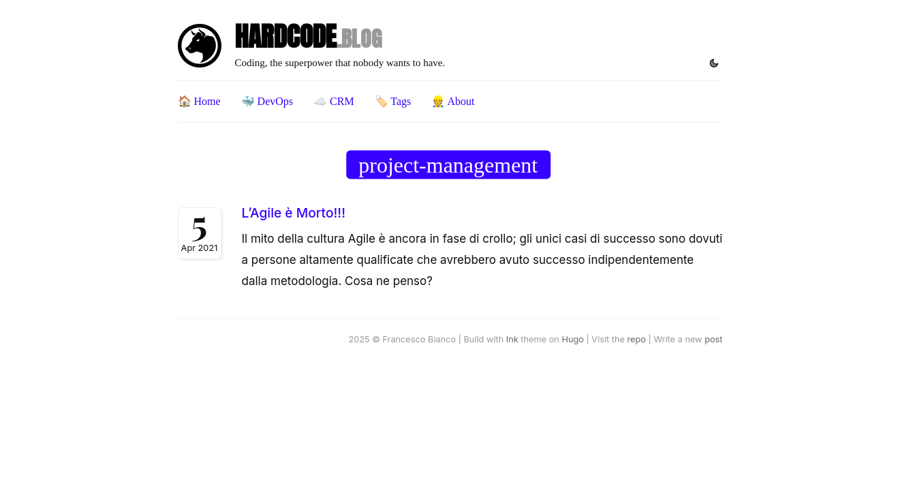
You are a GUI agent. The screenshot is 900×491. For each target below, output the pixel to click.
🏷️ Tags (393, 101)
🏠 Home (199, 101)
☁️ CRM (333, 101)
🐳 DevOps (267, 101)
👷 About (452, 101)
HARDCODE (308, 36)
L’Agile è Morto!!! (294, 213)
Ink (512, 339)
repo (636, 339)
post (713, 339)
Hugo (572, 339)
